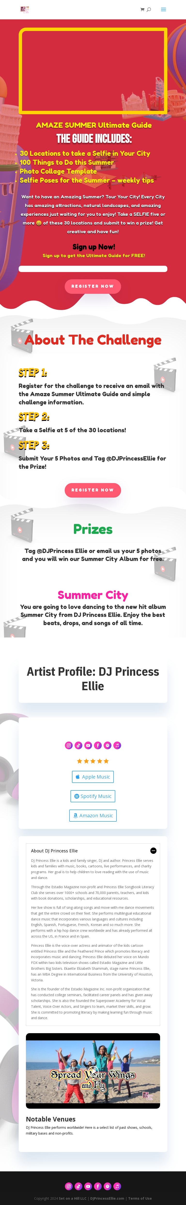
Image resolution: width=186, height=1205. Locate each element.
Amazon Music (96, 815)
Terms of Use (140, 1198)
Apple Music (96, 776)
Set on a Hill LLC (72, 1198)
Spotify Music (96, 796)
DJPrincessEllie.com (107, 1198)
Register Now (92, 286)
